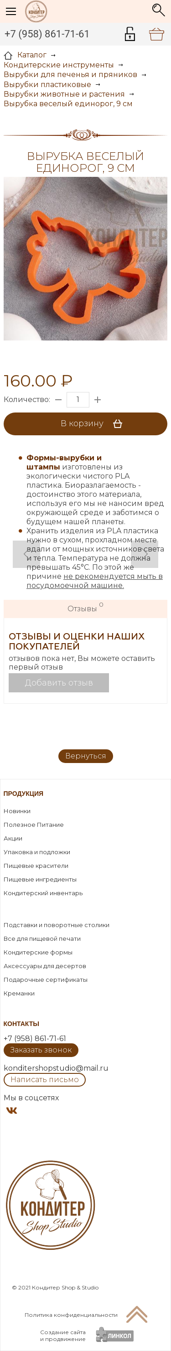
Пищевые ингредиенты (40, 879)
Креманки (19, 993)
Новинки (17, 811)
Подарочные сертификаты (46, 979)
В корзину (95, 424)
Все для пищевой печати (42, 938)
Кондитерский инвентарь (43, 893)
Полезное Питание (34, 824)
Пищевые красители (36, 865)
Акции (13, 838)
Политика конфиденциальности (71, 1314)
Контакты (21, 1023)
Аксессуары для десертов (45, 965)
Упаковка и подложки (37, 852)
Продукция (24, 793)
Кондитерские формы (38, 952)
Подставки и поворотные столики (56, 924)
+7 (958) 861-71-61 (47, 34)
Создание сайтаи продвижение (63, 1335)
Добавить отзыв (59, 683)
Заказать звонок (41, 1050)
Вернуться (85, 756)
